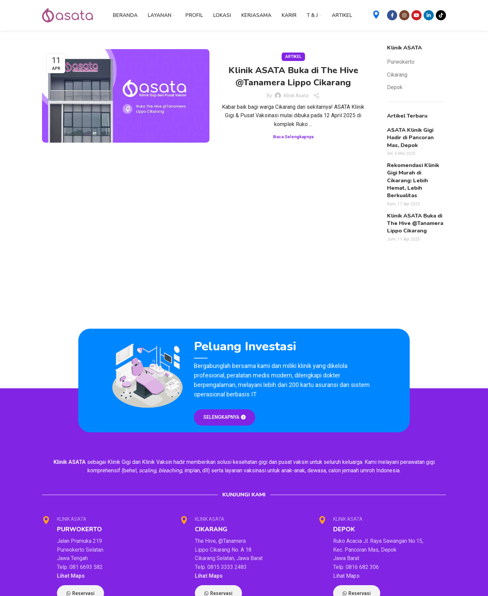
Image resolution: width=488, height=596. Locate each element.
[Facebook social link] (392, 15)
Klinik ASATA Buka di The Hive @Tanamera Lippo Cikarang (293, 76)
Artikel (293, 56)
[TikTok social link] (441, 15)
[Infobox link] (376, 15)
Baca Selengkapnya (293, 136)
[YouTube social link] (416, 15)
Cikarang (397, 74)
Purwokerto (400, 62)
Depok (395, 87)
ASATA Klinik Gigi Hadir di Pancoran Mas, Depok (410, 137)
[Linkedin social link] (429, 15)
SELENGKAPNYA (224, 417)
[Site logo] (67, 15)
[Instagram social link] (404, 15)
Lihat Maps (71, 576)
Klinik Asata (296, 95)
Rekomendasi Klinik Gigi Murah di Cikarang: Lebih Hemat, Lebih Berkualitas (413, 181)
